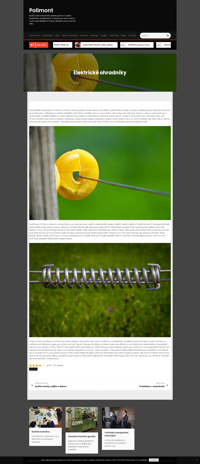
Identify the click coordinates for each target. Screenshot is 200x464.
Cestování (47, 35)
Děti (57, 35)
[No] (197, 460)
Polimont (41, 10)
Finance (84, 35)
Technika (114, 35)
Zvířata (132, 35)
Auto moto (34, 35)
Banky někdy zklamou (63, 44)
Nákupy (94, 35)
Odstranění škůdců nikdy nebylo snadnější (101, 44)
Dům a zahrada (70, 35)
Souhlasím (153, 460)
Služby (104, 35)
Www (123, 35)
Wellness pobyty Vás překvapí (141, 44)
